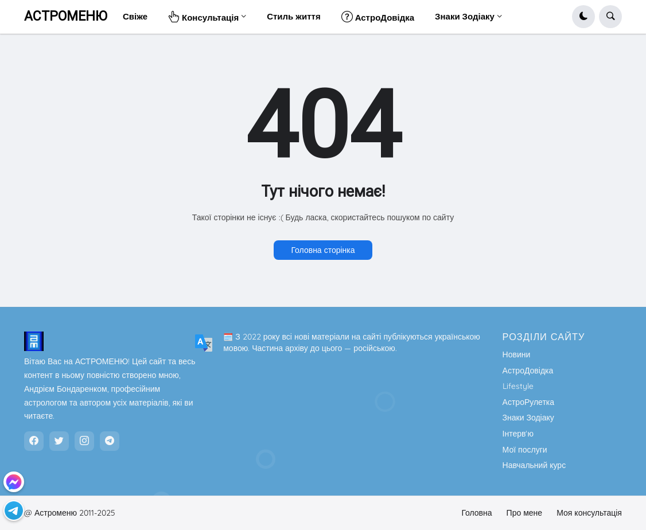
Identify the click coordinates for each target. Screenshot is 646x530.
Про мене (525, 513)
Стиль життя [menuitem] (293, 16)
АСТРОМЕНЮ (65, 16)
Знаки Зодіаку (528, 417)
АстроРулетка (528, 402)
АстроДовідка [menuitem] (377, 16)
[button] (583, 16)
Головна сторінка (323, 250)
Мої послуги (525, 450)
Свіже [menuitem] (135, 16)
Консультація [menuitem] (203, 16)
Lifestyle (518, 386)
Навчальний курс (534, 465)
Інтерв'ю (518, 433)
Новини (517, 354)
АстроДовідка (528, 370)
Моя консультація (589, 513)
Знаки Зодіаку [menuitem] (465, 16)
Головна (476, 513)
